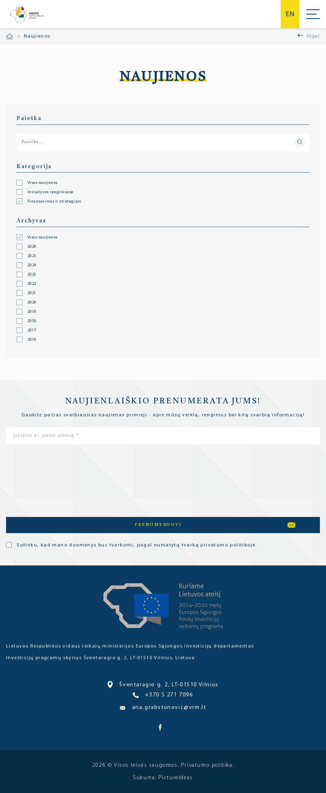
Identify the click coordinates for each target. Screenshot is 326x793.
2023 (31, 275)
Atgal (313, 36)
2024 (31, 266)
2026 (31, 247)
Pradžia (9, 37)
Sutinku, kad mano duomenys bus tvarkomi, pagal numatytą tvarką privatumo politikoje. (131, 545)
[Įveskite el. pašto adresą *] (163, 435)
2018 (31, 321)
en (290, 14)
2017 (31, 331)
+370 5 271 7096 (163, 695)
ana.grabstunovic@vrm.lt (163, 707)
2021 (31, 293)
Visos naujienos (42, 238)
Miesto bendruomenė (26, 14)
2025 (31, 256)
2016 (31, 340)
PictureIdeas (175, 778)
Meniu (313, 14)
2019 (31, 312)
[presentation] (39, 479)
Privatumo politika (207, 765)
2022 (31, 284)
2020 (31, 303)
